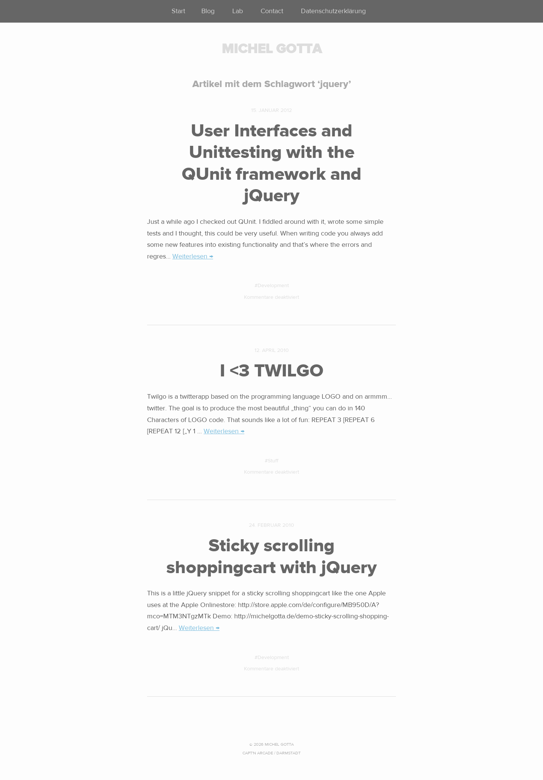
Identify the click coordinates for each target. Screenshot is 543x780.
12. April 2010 (272, 350)
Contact (272, 11)
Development (273, 285)
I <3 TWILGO (272, 370)
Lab (237, 11)
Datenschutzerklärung (333, 11)
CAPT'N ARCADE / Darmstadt (271, 753)
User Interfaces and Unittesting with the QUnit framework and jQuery (271, 163)
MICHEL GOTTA (272, 48)
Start (178, 11)
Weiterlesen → (192, 256)
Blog (208, 11)
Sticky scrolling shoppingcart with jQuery (271, 556)
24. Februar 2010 (271, 525)
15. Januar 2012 (271, 110)
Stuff (273, 460)
